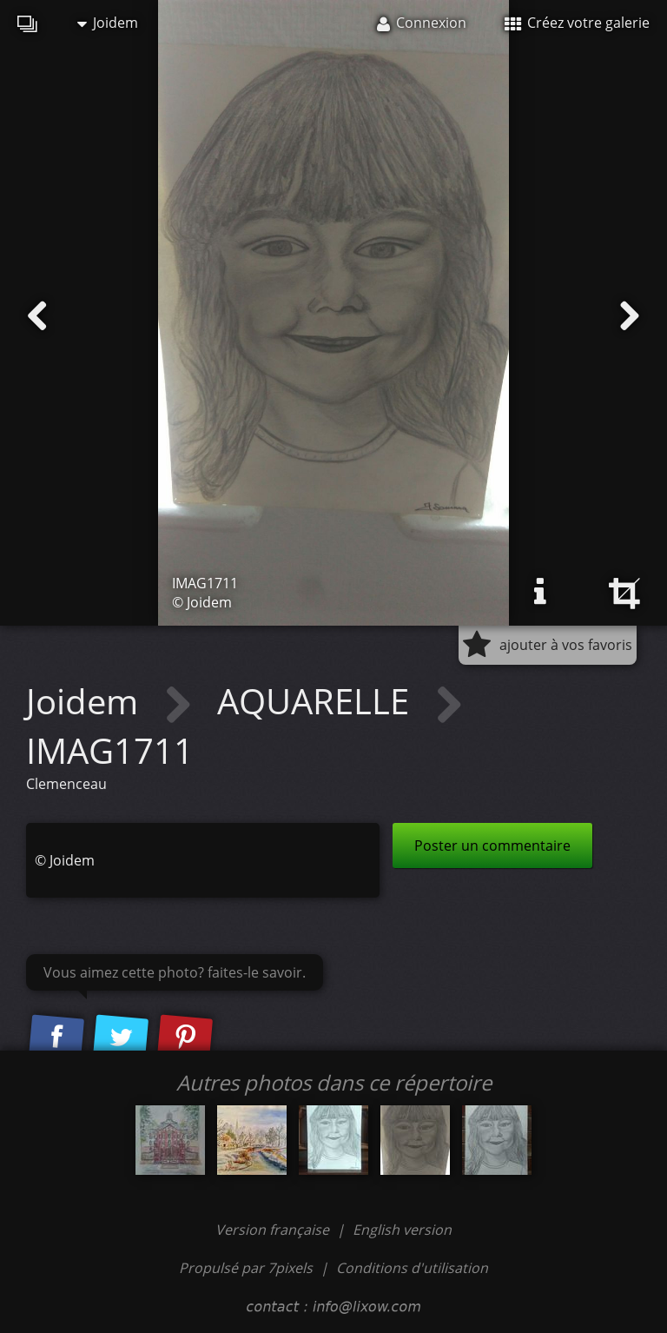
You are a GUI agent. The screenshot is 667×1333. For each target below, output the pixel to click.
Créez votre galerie (577, 22)
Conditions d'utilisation (412, 1267)
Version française (274, 1229)
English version (402, 1229)
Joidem (107, 22)
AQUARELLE (317, 701)
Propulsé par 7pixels (246, 1267)
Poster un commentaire (492, 845)
